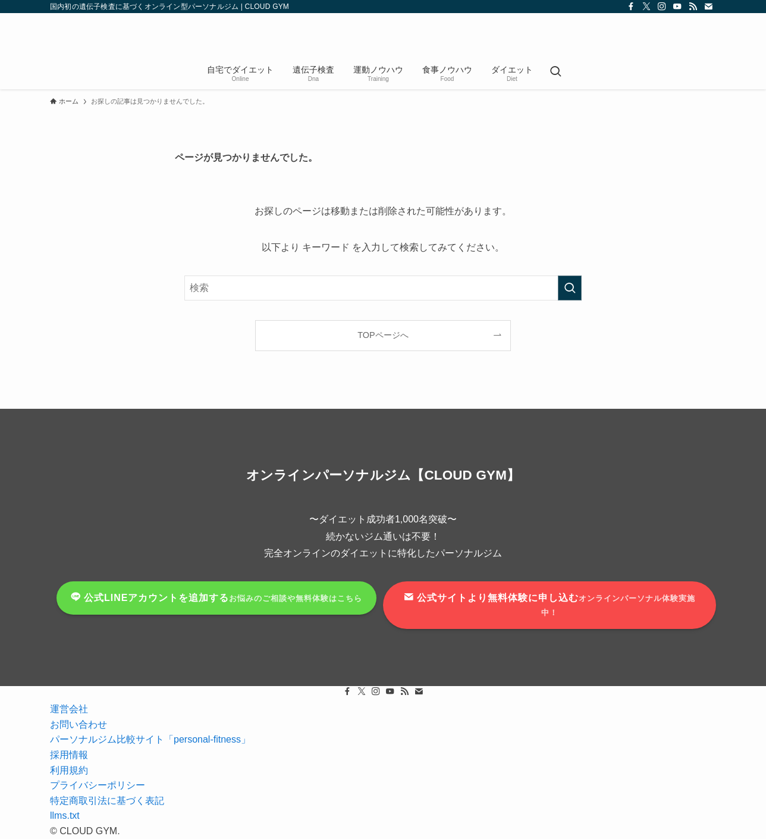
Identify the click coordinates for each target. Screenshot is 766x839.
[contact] (708, 6)
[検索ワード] (383, 288)
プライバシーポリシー (97, 785)
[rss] (693, 6)
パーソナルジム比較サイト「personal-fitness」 (150, 739)
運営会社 (69, 709)
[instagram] (662, 6)
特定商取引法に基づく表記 (107, 801)
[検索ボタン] (555, 72)
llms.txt (65, 815)
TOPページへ (382, 335)
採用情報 (69, 755)
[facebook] (631, 6)
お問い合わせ (78, 724)
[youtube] (677, 6)
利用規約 (69, 770)
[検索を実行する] (570, 288)
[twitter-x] (646, 6)
